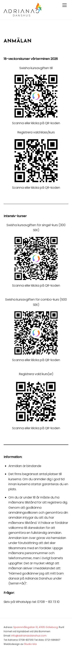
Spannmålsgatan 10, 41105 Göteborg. (35, 627)
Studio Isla (30, 644)
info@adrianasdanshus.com (28, 635)
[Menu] (64, 5)
